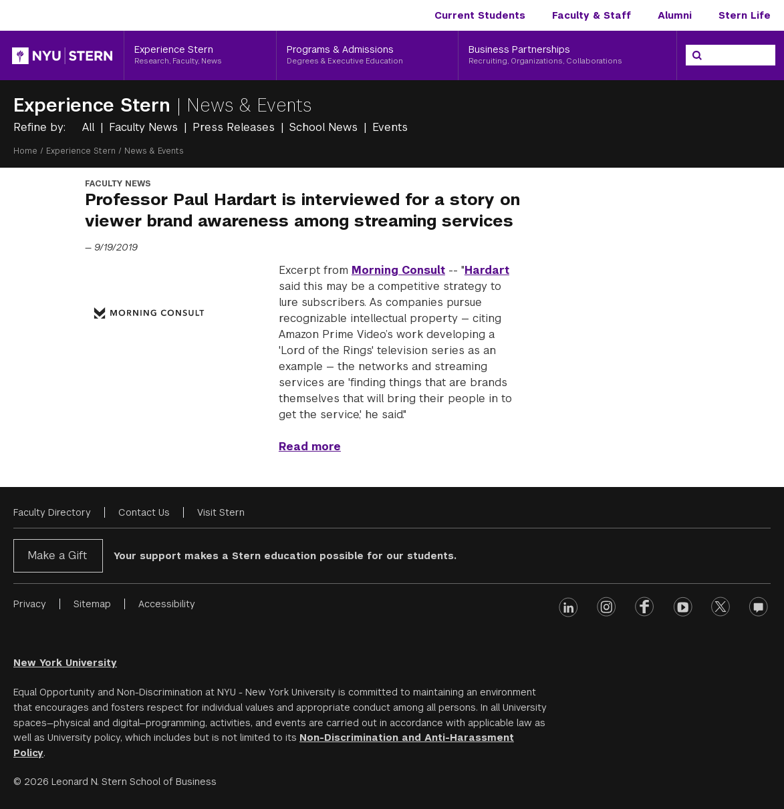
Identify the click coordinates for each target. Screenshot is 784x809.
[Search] (697, 55)
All (90, 127)
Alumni (675, 15)
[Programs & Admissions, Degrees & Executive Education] (367, 55)
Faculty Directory (52, 512)
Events (390, 127)
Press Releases (235, 127)
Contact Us (144, 512)
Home (25, 151)
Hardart (487, 270)
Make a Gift (57, 555)
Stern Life (744, 15)
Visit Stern (221, 512)
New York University (65, 663)
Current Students (479, 15)
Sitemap (92, 604)
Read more (310, 447)
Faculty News (145, 127)
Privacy (29, 604)
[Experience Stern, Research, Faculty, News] (200, 55)
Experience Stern (94, 105)
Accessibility (166, 604)
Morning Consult (398, 270)
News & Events (249, 105)
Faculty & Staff (591, 15)
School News (325, 127)
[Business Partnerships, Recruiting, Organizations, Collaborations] (567, 55)
